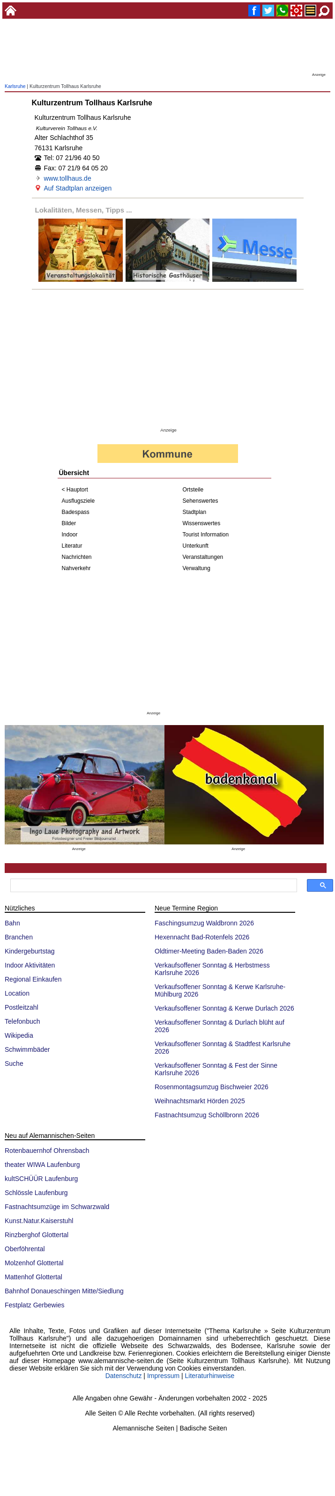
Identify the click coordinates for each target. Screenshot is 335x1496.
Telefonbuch (22, 1021)
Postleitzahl (21, 1007)
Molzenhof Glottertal (34, 1263)
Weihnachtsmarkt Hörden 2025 (200, 1101)
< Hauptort (75, 489)
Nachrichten (77, 557)
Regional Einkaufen (33, 979)
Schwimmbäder (27, 1049)
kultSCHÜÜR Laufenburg (41, 1178)
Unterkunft (195, 546)
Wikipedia (19, 1035)
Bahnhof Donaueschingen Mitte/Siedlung (64, 1291)
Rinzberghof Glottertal (36, 1235)
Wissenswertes (202, 523)
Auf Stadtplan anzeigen (78, 188)
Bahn (12, 923)
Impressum (163, 1375)
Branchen (19, 937)
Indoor (70, 534)
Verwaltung (196, 568)
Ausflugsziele (78, 501)
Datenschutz (123, 1375)
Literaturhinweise (210, 1375)
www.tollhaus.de (67, 178)
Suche (14, 1063)
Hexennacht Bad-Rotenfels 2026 (202, 937)
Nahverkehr (76, 568)
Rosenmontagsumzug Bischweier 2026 (211, 1087)
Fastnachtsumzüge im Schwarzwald (57, 1206)
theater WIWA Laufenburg (42, 1164)
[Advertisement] (167, 49)
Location (17, 993)
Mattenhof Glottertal (33, 1277)
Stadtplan (195, 512)
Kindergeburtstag (30, 951)
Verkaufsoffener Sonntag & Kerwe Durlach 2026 (224, 1008)
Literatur (72, 546)
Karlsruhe (15, 86)
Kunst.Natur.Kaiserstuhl (39, 1221)
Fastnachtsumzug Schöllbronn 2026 (207, 1115)
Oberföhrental (25, 1249)
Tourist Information (206, 534)
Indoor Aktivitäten (30, 965)
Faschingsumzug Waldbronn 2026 (204, 923)
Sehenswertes (200, 501)
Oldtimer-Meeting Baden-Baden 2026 (209, 951)
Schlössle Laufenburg (36, 1192)
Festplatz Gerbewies (35, 1305)
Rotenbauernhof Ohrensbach (47, 1150)
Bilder (69, 523)
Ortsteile (193, 489)
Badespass (75, 512)
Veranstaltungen (203, 557)
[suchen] (152, 885)
